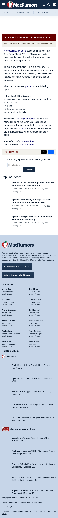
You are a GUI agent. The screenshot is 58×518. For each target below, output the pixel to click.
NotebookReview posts (15, 51)
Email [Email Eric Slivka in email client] (31, 294)
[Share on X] (44, 152)
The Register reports (25, 118)
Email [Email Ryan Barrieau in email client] (31, 336)
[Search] (50, 4)
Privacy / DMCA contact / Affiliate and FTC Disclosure (22, 502)
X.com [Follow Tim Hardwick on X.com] (37, 315)
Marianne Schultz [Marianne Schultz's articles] (36, 320)
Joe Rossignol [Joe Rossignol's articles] (35, 299)
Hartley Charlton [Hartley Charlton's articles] (8, 320)
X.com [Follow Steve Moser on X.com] (9, 346)
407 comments (11, 152)
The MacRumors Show (22, 429)
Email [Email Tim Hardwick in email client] (31, 315)
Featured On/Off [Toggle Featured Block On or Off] (8, 511)
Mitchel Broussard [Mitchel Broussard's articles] (9, 310)
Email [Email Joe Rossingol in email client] (31, 304)
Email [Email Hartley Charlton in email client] (4, 325)
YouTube (11, 356)
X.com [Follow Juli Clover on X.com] (9, 304)
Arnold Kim (47, 44)
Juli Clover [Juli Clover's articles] (6, 299)
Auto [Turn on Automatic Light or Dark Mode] (49, 511)
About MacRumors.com (17, 266)
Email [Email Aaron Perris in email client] (31, 346)
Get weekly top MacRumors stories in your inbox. (29, 159)
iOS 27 (7, 12)
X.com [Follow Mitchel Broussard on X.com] (9, 315)
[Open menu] (3, 4)
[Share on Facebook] (51, 152)
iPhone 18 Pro (23, 12)
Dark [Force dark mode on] (4, 514)
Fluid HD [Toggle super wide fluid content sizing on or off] (42, 511)
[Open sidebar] (54, 5)
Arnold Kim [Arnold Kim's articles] (6, 289)
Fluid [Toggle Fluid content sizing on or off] (35, 511)
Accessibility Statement (10, 507)
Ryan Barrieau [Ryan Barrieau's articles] (35, 331)
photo (28, 86)
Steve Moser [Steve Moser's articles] (7, 341)
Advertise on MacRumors (18, 275)
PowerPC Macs (26, 144)
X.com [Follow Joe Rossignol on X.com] (37, 304)
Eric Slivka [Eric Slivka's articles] (33, 289)
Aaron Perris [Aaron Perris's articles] (34, 341)
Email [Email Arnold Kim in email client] (4, 294)
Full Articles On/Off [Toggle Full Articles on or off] (24, 511)
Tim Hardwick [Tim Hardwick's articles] (34, 310)
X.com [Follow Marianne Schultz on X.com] (37, 325)
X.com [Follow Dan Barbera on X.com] (9, 336)
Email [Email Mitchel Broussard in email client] (4, 315)
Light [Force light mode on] (54, 511)
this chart (21, 128)
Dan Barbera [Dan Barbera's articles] (7, 331)
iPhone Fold (42, 12)
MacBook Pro (28, 141)
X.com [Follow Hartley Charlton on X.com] (9, 325)
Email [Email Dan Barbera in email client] (4, 336)
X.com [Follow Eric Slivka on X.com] (37, 294)
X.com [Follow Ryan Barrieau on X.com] (37, 336)
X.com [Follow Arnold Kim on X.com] (9, 294)
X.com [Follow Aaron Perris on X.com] (37, 346)
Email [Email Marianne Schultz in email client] (31, 325)
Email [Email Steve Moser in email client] (4, 346)
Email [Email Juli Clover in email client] (4, 304)
